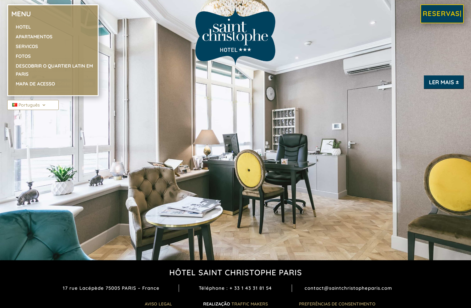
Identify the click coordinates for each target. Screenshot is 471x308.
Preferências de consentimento (337, 304)
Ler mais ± (444, 82)
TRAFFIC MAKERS (249, 304)
